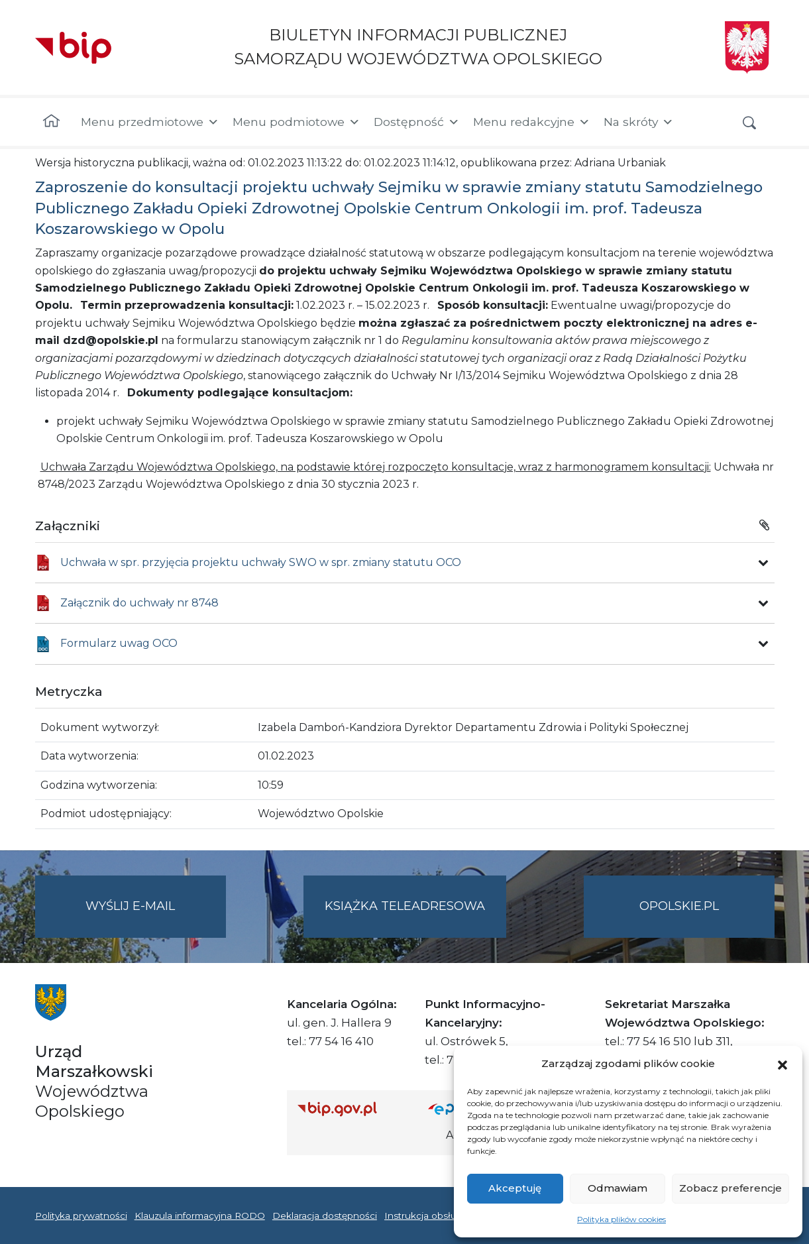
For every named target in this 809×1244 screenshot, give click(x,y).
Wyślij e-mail (155, 917)
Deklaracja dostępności (324, 1215)
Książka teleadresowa (405, 906)
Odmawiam (617, 1188)
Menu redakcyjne (531, 122)
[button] (782, 1063)
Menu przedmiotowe (150, 122)
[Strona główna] (51, 122)
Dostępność (417, 122)
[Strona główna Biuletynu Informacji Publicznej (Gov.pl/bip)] (352, 1108)
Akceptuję (514, 1188)
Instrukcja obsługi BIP (434, 1215)
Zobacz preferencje (730, 1188)
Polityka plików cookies (621, 1219)
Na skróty (639, 122)
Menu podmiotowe (296, 122)
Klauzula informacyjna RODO (200, 1215)
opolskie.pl (679, 906)
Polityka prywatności (81, 1215)
